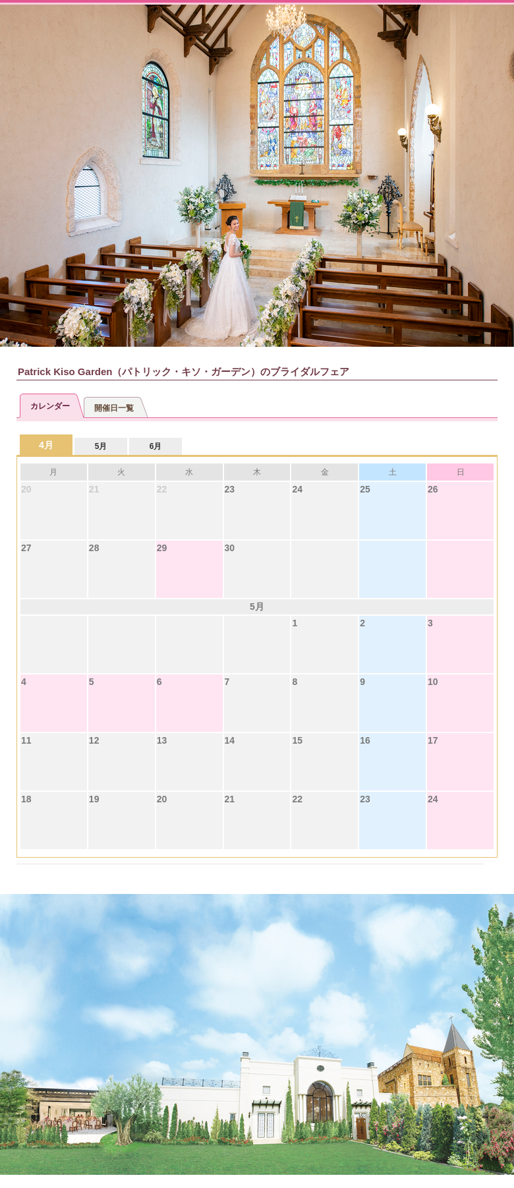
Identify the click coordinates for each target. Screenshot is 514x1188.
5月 (101, 446)
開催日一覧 (114, 408)
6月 (156, 446)
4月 (46, 445)
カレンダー (50, 406)
